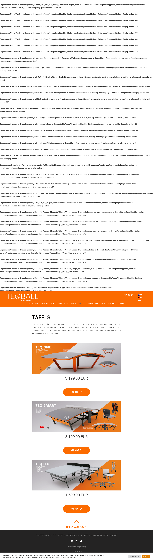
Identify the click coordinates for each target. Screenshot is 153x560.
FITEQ (103, 303)
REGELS (73, 303)
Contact (121, 303)
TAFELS (82, 303)
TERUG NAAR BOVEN (76, 527)
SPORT (53, 303)
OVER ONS (44, 303)
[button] (76, 392)
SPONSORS (111, 303)
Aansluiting (93, 303)
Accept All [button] (146, 556)
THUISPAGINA (33, 303)
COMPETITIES (62, 303)
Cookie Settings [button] (134, 556)
